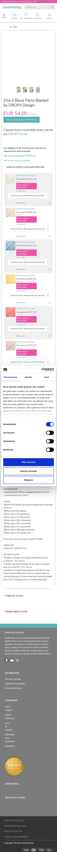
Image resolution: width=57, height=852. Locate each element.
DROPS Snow (17, 134)
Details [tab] (28, 377)
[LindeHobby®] (12, 7)
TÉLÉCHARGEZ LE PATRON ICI (21, 119)
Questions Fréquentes (15, 683)
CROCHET (8, 545)
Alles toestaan (29, 462)
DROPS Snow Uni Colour (25, 175)
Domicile (14, 16)
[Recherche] (52, 7)
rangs (28, 557)
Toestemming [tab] (10, 377)
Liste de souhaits (26, 16)
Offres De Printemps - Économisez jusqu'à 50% (19, 2)
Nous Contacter (13, 831)
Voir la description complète (16, 160)
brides (8, 557)
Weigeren (28, 480)
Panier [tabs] (49, 16)
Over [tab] (46, 377)
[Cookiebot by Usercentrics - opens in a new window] (42, 369)
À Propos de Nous (13, 679)
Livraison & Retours (13, 688)
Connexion (37, 16)
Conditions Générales (16, 837)
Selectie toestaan (28, 471)
